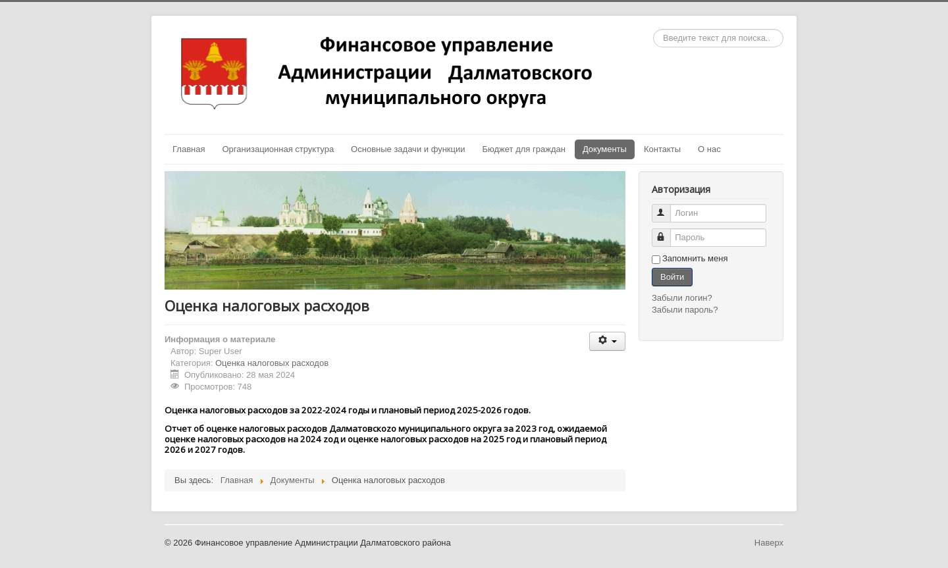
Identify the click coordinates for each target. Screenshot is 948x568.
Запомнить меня (694, 258)
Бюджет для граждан (524, 149)
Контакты (662, 149)
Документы (605, 149)
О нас (709, 149)
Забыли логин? (682, 298)
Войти (672, 277)
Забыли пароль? (685, 310)
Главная (188, 149)
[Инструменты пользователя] (607, 341)
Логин (667, 207)
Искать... (653, 29)
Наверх (768, 543)
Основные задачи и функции (408, 149)
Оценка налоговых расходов (272, 363)
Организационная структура (278, 149)
